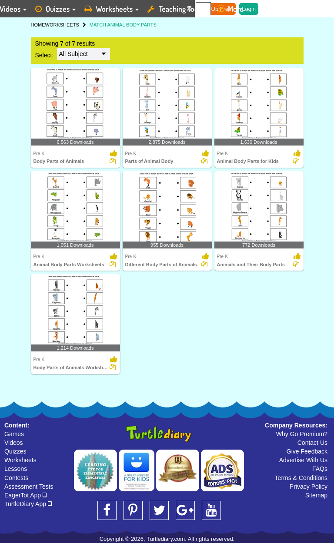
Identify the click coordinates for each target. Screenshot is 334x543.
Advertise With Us (303, 460)
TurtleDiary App (28, 503)
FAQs (319, 468)
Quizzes (15, 451)
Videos (13, 442)
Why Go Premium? (301, 433)
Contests (16, 477)
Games (14, 433)
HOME (38, 24)
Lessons (15, 468)
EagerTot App (25, 495)
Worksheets (20, 460)
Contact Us (312, 442)
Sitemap (316, 495)
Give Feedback (307, 451)
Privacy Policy (308, 486)
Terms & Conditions (301, 477)
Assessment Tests (28, 486)
